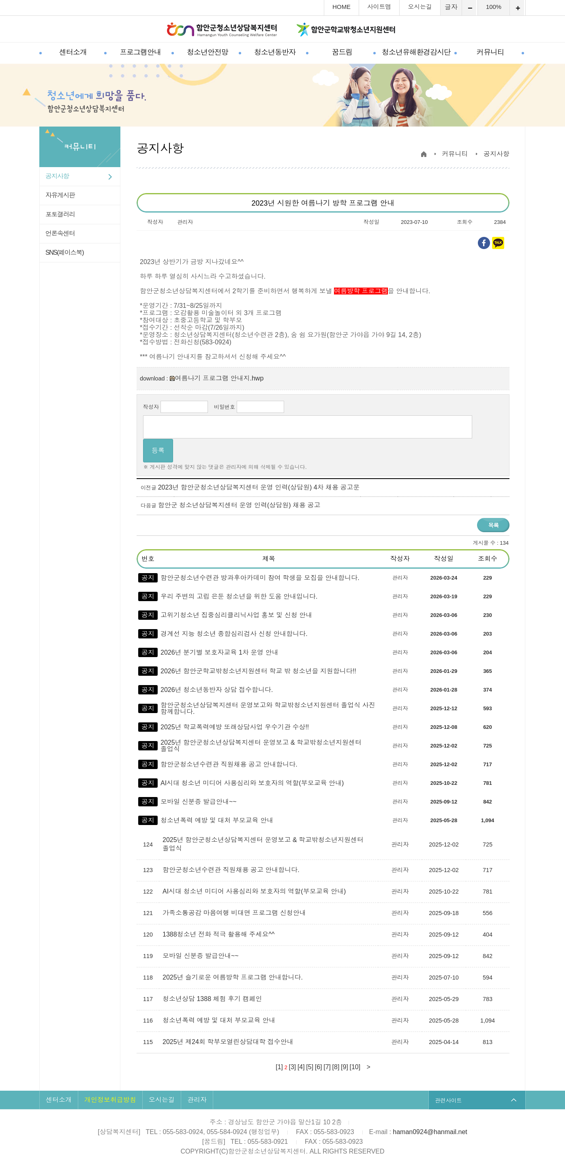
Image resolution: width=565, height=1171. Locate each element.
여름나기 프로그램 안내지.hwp (217, 378)
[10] (354, 1067)
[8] (336, 1067)
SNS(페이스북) (64, 252)
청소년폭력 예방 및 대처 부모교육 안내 (217, 820)
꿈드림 (342, 52)
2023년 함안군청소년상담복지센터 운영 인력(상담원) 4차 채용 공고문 (259, 487)
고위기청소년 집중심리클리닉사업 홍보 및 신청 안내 (236, 615)
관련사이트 (448, 1100)
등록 (158, 450)
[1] (279, 1067)
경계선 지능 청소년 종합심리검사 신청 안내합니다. (234, 633)
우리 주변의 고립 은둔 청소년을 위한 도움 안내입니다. (239, 596)
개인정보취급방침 (110, 1099)
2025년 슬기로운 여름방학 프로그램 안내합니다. (233, 977)
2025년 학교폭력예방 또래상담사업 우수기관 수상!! (235, 727)
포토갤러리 (60, 214)
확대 (517, 7)
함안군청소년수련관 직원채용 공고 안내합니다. (229, 764)
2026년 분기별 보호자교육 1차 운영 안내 (219, 652)
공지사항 (57, 176)
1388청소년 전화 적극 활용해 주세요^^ (219, 934)
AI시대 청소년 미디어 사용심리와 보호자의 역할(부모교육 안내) (252, 783)
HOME (341, 7)
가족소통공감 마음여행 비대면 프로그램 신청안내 (235, 912)
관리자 (197, 1099)
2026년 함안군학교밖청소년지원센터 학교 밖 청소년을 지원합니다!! (258, 671)
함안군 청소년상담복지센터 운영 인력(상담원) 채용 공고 (239, 505)
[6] (318, 1067)
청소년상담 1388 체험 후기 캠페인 (213, 998)
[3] (292, 1067)
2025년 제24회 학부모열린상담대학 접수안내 (229, 1041)
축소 (469, 7)
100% (493, 7)
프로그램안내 (140, 52)
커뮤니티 (490, 52)
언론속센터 (60, 233)
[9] (344, 1067)
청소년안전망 (207, 52)
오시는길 (420, 7)
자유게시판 (60, 195)
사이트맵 (379, 7)
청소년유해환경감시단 (416, 52)
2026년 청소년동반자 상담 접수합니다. (217, 689)
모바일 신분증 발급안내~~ (199, 801)
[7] (327, 1067)
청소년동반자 (274, 52)
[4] (301, 1067)
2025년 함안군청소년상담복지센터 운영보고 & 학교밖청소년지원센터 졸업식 (261, 745)
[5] (309, 1067)
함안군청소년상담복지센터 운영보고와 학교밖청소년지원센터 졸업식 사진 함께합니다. (268, 708)
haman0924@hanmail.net (430, 1131)
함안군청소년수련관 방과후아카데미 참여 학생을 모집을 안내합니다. (260, 577)
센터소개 (73, 52)
